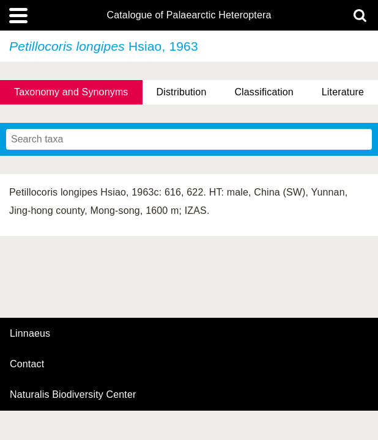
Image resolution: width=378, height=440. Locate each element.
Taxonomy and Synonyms (71, 92)
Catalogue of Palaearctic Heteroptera (188, 15)
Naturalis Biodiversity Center (73, 395)
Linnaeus (30, 334)
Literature (343, 92)
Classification (264, 92)
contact (27, 364)
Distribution (181, 92)
